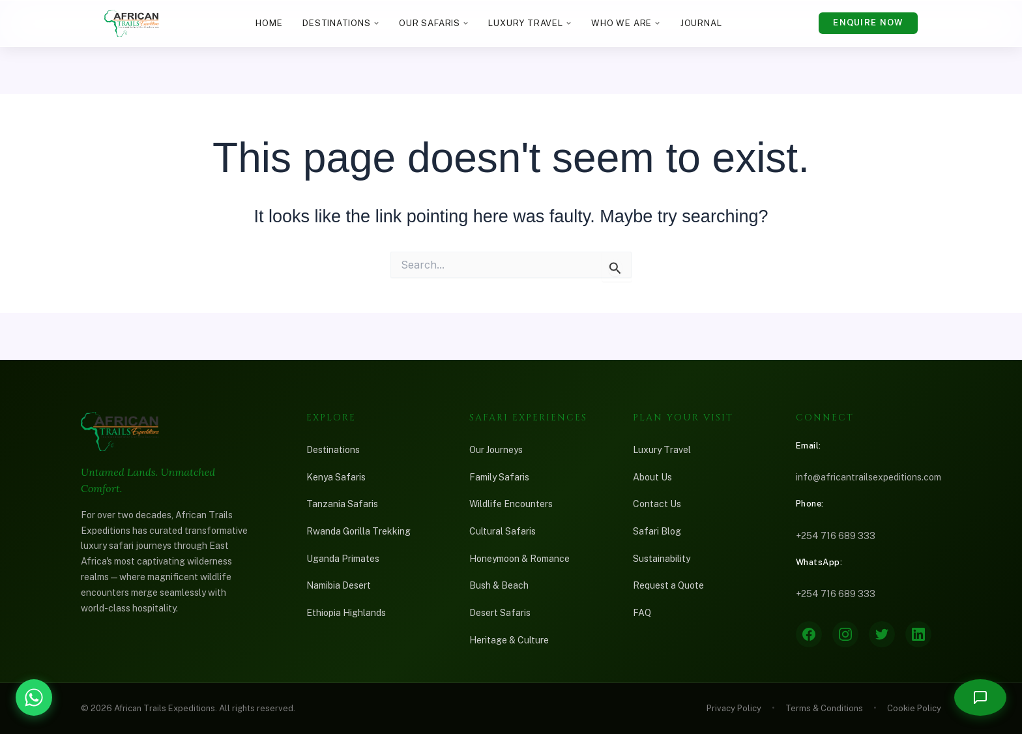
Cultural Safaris (502, 531)
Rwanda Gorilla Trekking (358, 531)
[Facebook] (809, 634)
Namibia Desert (338, 585)
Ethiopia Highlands (346, 613)
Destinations (340, 23)
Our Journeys (496, 450)
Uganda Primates (342, 558)
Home (269, 23)
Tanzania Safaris (342, 504)
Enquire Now (868, 22)
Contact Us (657, 504)
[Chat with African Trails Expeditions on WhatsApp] (34, 697)
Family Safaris (499, 477)
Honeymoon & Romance (519, 558)
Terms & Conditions (824, 708)
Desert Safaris (500, 613)
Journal (701, 23)
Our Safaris (434, 23)
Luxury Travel (529, 23)
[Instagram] (845, 634)
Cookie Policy (914, 708)
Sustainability (661, 558)
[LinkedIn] (918, 634)
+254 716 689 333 (835, 536)
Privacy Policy (734, 708)
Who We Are (625, 23)
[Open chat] (980, 697)
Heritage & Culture (509, 640)
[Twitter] (882, 634)
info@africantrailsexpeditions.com (868, 477)
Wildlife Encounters (511, 504)
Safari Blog (657, 531)
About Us (652, 477)
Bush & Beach (499, 585)
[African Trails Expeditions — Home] (131, 23)
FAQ (642, 613)
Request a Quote (668, 585)
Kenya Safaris (336, 477)
